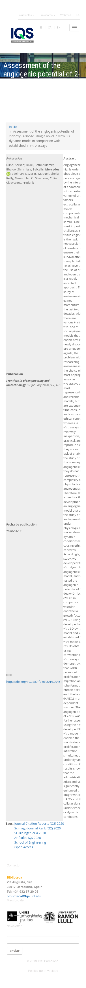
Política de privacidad (43, 971)
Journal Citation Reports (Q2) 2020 (39, 823)
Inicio (13, 126)
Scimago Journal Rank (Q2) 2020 (37, 828)
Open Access (23, 847)
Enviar (14, 951)
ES (40, 27)
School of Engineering (30, 842)
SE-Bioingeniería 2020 (30, 833)
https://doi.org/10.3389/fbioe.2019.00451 (34, 682)
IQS (78, 15)
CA (49, 27)
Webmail (65, 15)
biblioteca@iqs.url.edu (24, 896)
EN (58, 27)
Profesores (48, 15)
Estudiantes (26, 15)
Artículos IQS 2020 (27, 837)
